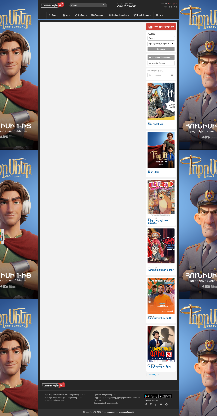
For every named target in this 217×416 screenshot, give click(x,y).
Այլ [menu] (161, 15)
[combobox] (161, 38)
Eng (170, 7)
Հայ (165, 7)
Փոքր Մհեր (153, 172)
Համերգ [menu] (82, 15)
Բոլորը (55, 15)
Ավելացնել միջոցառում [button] (159, 57)
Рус (175, 7)
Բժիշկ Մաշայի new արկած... (158, 221)
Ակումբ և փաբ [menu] (143, 15)
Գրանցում (172, 4)
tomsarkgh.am (154, 374)
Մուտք (164, 4)
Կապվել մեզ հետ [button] (157, 63)
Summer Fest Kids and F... (160, 318)
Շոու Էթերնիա (155, 124)
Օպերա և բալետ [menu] (120, 15)
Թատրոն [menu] (99, 15)
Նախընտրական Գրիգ (159, 366)
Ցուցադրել (161, 49)
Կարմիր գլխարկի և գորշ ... (161, 271)
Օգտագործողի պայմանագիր (106, 403)
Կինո (68, 15)
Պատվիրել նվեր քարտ (161, 27)
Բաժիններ (152, 34)
